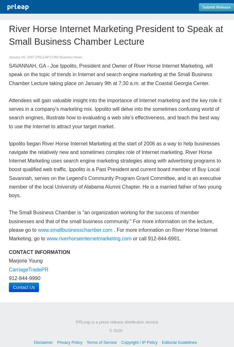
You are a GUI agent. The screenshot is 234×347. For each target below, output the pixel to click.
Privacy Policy (69, 342)
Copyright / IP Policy (139, 342)
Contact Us (24, 287)
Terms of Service (102, 342)
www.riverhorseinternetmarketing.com (89, 238)
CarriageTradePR (29, 269)
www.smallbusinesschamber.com (75, 230)
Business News (71, 57)
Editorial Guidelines (179, 342)
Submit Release (216, 7)
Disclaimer (43, 342)
